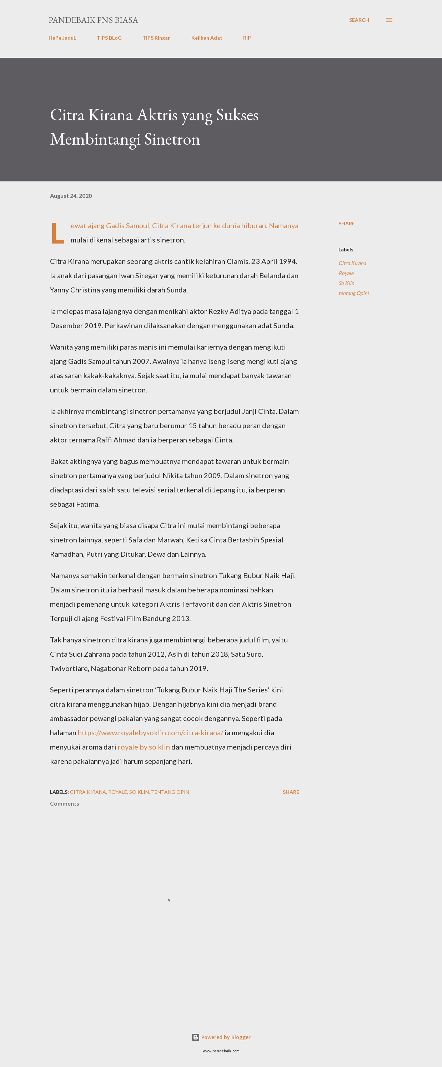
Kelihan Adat (206, 38)
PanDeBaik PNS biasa (93, 19)
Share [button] (346, 223)
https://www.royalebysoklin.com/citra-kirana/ (150, 732)
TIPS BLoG (109, 38)
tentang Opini (353, 293)
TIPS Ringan (156, 38)
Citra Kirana (352, 263)
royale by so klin (144, 746)
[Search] (359, 20)
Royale (345, 273)
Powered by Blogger (221, 1037)
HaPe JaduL (62, 38)
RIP (247, 38)
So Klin (346, 283)
